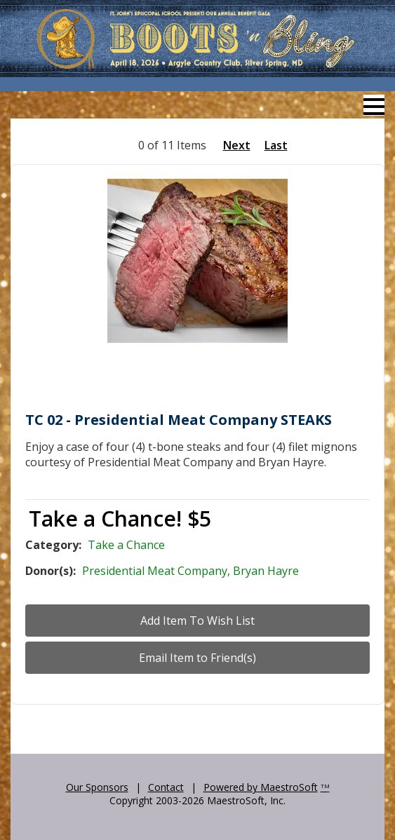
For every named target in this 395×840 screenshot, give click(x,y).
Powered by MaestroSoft (260, 787)
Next (236, 145)
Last (276, 145)
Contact (166, 787)
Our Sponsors (97, 787)
